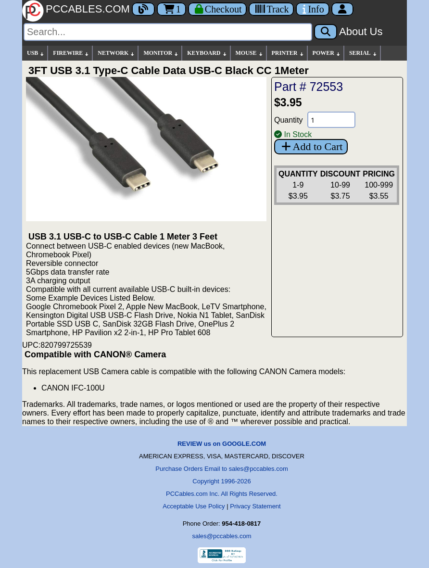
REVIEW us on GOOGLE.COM (221, 443)
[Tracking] (271, 9)
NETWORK (116, 53)
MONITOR (161, 53)
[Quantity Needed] (331, 120)
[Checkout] (217, 9)
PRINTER (288, 53)
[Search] (168, 32)
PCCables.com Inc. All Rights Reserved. (222, 493)
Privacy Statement (255, 506)
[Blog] (143, 9)
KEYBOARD (207, 53)
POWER (327, 53)
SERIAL (363, 53)
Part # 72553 (308, 86)
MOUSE (250, 53)
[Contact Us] (312, 9)
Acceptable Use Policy (194, 506)
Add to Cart (310, 146)
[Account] (342, 9)
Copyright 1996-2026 (221, 481)
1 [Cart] (171, 9)
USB (36, 53)
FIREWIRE (71, 53)
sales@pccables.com (221, 536)
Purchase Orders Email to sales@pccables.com (221, 468)
